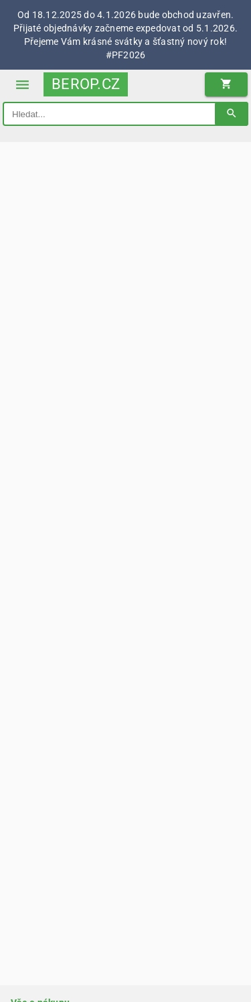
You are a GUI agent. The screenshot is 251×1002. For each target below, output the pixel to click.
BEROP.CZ (86, 84)
